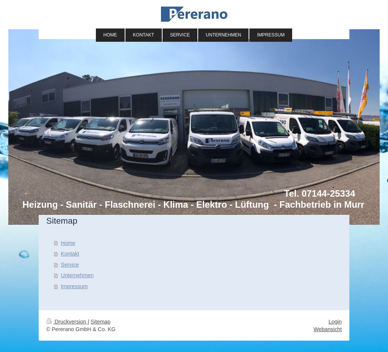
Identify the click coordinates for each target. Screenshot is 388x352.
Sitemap (100, 322)
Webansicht (328, 329)
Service (70, 265)
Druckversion (67, 322)
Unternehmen (77, 275)
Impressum (74, 286)
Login (335, 322)
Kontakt (70, 254)
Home (68, 243)
